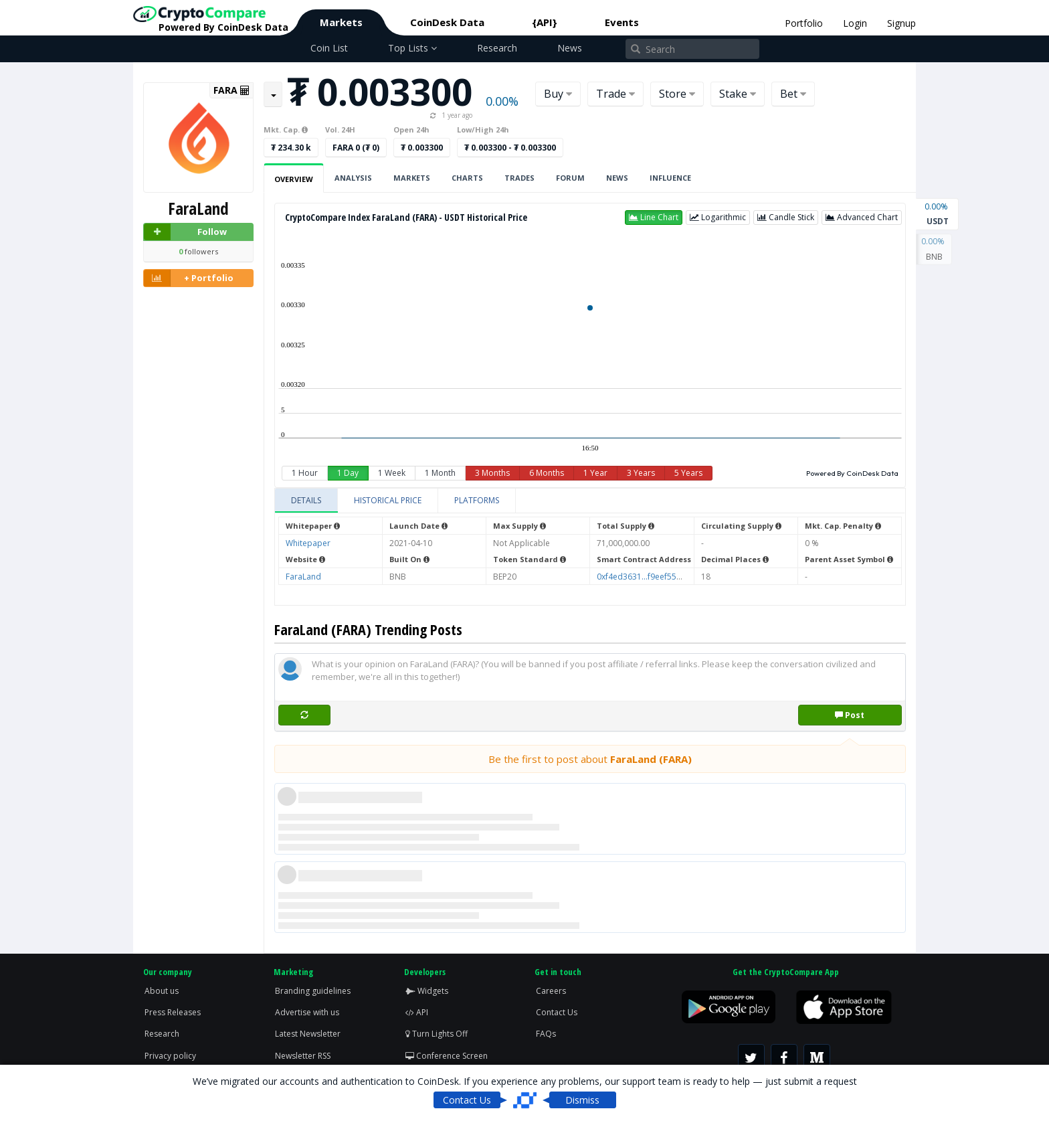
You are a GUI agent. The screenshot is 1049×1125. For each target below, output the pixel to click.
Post (849, 715)
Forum (570, 178)
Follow (185, 232)
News (569, 47)
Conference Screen (446, 1055)
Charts (467, 178)
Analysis (353, 178)
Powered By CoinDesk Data (852, 473)
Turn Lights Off (436, 1033)
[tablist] (590, 501)
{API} (544, 22)
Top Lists (412, 47)
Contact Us (556, 1012)
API (416, 1012)
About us (162, 991)
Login (855, 23)
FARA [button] (231, 90)
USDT (937, 213)
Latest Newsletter (308, 1033)
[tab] (306, 501)
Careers (551, 991)
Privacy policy (170, 1055)
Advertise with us (307, 1012)
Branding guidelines (313, 991)
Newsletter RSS (302, 1055)
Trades (519, 178)
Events (622, 22)
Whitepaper (308, 543)
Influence (670, 178)
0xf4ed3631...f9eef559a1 (643, 576)
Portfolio (804, 23)
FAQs (546, 1033)
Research (497, 47)
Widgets (426, 991)
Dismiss (582, 1100)
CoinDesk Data (447, 22)
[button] (653, 217)
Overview (293, 179)
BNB (934, 248)
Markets (341, 22)
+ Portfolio (188, 278)
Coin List (329, 47)
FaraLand (303, 576)
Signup (901, 23)
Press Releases (173, 1012)
